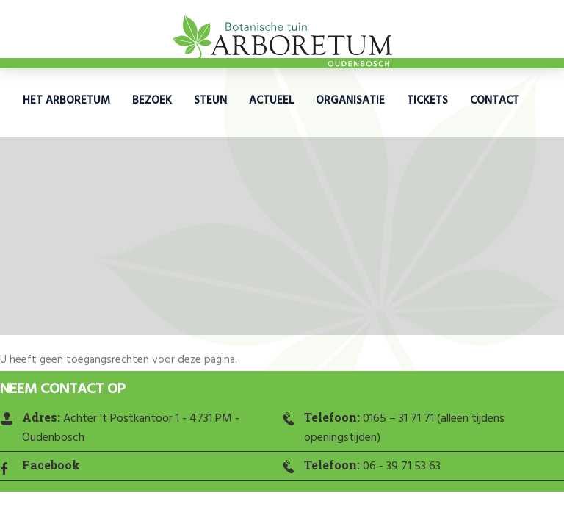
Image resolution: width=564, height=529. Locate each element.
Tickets (427, 100)
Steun (210, 100)
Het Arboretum (66, 100)
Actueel (271, 100)
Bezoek (152, 100)
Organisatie (350, 100)
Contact (494, 100)
